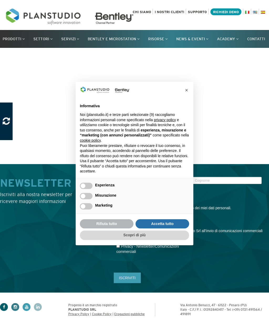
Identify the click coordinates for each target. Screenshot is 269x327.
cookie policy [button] (90, 140)
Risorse (158, 39)
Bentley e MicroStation (113, 39)
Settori (43, 39)
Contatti (256, 39)
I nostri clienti (169, 12)
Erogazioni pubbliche (129, 314)
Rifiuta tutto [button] (106, 224)
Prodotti (14, 39)
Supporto (197, 12)
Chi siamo (142, 12)
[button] (186, 90)
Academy (228, 39)
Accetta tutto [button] (162, 224)
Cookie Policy (102, 314)
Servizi (70, 39)
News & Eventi (192, 39)
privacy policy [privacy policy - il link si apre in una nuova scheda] (165, 120)
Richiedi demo (226, 12)
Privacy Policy (78, 314)
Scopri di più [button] (134, 235)
